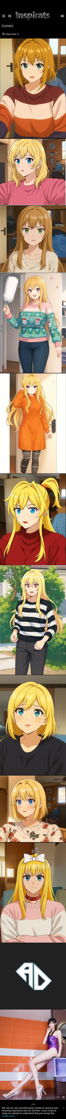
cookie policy (8, 1116)
